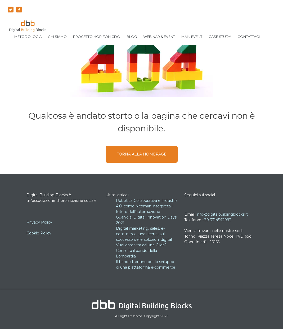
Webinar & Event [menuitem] (159, 36)
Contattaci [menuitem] (248, 36)
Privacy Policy (39, 222)
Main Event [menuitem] (191, 36)
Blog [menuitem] (132, 36)
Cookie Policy (38, 233)
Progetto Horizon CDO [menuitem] (96, 36)
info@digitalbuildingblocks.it (222, 214)
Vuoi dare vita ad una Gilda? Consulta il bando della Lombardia (141, 251)
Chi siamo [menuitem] (57, 36)
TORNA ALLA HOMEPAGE (142, 154)
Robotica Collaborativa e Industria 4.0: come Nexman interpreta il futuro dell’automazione (147, 206)
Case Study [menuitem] (220, 36)
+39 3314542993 (216, 219)
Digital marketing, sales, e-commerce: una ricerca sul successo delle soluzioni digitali (144, 234)
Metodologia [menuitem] (28, 36)
